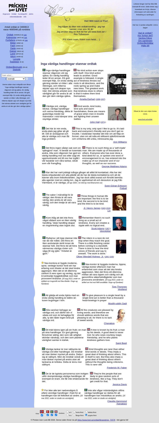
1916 (108, 208)
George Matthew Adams (114, 166)
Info (25, 17)
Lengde (16, 59)
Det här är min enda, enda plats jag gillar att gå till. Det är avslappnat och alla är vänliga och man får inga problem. (55, 133)
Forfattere (10, 40)
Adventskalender (15, 17)
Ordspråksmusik (14, 67)
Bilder (13, 43)
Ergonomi (6, 14)
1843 (103, 208)
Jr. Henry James (92, 208)
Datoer (13, 51)
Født (12, 45)
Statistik (16, 69)
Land (12, 53)
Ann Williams (120, 142)
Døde (13, 48)
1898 (98, 99)
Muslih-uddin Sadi (117, 303)
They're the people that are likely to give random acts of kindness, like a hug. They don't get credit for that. (106, 377)
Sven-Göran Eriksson (116, 185)
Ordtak (14, 14)
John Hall (95, 122)
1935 (111, 257)
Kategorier (11, 37)
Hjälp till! (145, 45)
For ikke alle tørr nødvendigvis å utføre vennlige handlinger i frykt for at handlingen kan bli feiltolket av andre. (60, 393)
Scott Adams (97, 228)
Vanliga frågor (145, 38)
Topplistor (14, 61)
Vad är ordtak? (145, 33)
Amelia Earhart (87, 99)
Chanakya (109, 323)
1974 (103, 122)
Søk (25, 35)
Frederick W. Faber (117, 367)
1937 (103, 99)
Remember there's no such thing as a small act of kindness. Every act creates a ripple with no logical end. (94, 221)
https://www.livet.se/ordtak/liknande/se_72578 (96, 420)
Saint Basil (121, 343)
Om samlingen (145, 40)
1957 (108, 229)
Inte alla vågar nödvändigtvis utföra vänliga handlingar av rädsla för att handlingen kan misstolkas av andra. (104, 393)
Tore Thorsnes (119, 286)
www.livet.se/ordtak (145, 119)
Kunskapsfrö (22, 14)
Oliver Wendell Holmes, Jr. (90, 256)
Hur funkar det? (145, 35)
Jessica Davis (120, 384)
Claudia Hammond (117, 401)
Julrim (31, 14)
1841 (107, 257)
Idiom (13, 56)
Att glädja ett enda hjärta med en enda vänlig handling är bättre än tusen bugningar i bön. (60, 298)
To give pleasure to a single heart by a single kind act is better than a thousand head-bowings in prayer (103, 298)
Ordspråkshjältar (145, 43)
